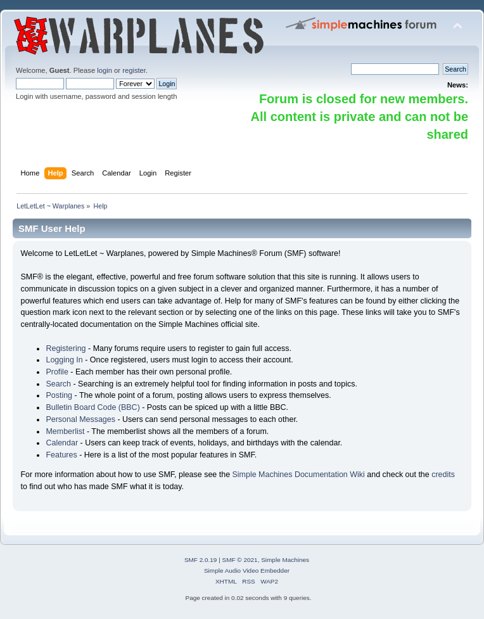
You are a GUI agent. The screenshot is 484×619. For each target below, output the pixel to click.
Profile (57, 371)
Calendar (62, 442)
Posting (59, 395)
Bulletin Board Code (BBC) (92, 407)
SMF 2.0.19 (200, 559)
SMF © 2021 (240, 559)
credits (443, 474)
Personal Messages (80, 419)
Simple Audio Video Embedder (247, 570)
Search (58, 384)
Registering (66, 348)
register (134, 70)
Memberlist (65, 431)
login (104, 70)
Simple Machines (285, 559)
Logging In (64, 359)
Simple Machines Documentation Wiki (298, 474)
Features (61, 454)
